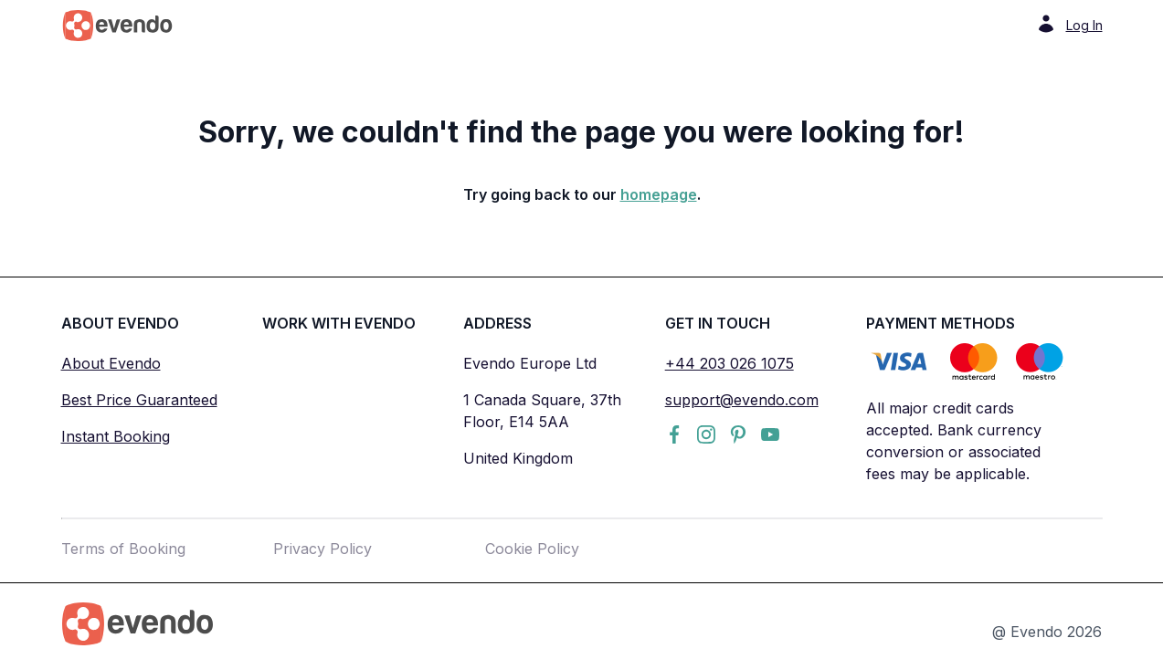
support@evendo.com (742, 400)
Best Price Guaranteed (139, 400)
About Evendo (111, 363)
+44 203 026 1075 (729, 363)
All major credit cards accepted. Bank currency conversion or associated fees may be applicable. (953, 441)
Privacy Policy (322, 548)
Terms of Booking (123, 548)
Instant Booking (115, 436)
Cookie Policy (532, 548)
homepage (658, 194)
